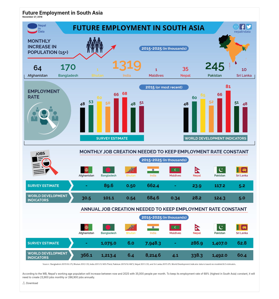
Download (30, 283)
